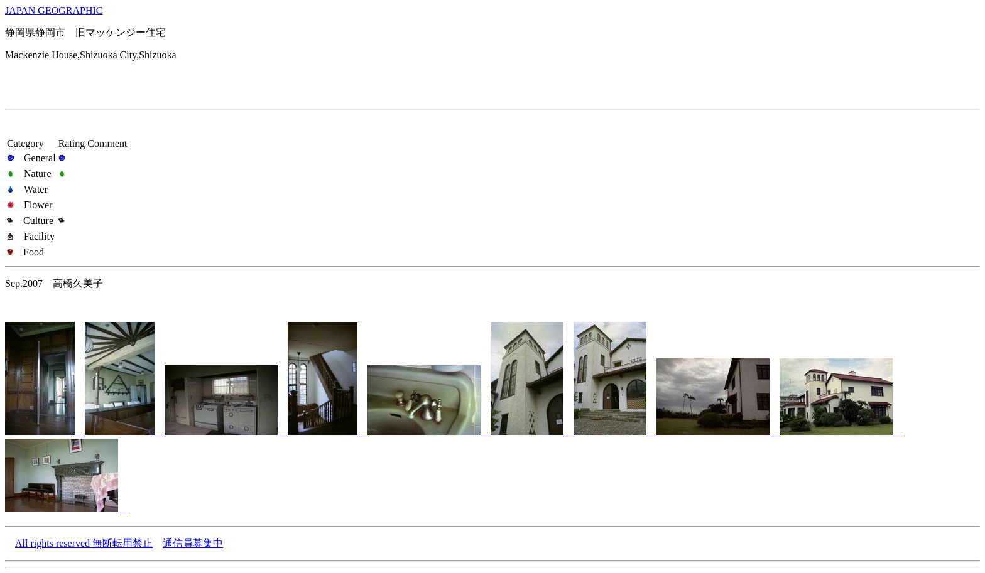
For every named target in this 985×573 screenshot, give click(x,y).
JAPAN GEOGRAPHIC (53, 10)
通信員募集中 (193, 543)
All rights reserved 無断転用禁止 (84, 543)
